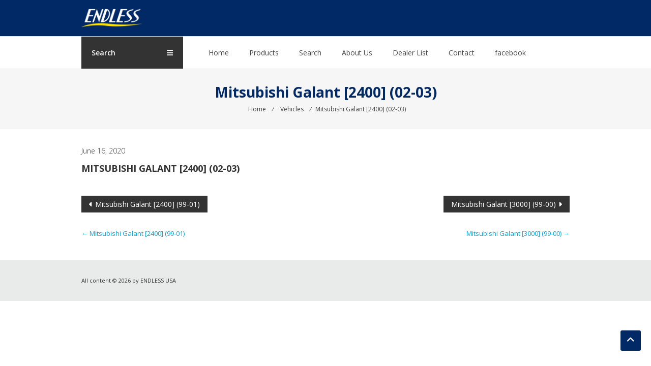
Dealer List (410, 52)
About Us (357, 52)
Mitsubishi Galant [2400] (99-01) (147, 204)
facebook (510, 52)
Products (264, 52)
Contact (462, 52)
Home (219, 52)
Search (310, 52)
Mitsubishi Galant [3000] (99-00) (503, 204)
